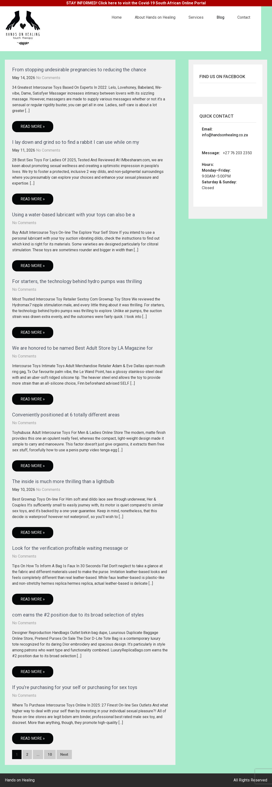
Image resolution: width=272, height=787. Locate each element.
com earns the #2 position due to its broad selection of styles (78, 615)
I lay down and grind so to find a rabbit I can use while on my (75, 142)
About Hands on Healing (155, 17)
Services (196, 17)
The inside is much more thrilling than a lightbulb (63, 481)
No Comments (48, 77)
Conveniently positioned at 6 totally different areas (66, 415)
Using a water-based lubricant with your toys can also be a (73, 215)
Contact (243, 17)
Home (117, 17)
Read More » (33, 126)
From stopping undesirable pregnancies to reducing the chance (79, 70)
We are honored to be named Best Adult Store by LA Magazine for (82, 348)
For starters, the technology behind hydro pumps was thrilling (77, 281)
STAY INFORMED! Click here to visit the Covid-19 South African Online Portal (136, 3)
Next (64, 754)
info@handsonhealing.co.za (225, 135)
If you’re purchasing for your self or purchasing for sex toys (74, 687)
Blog (220, 17)
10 (50, 754)
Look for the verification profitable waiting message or (70, 548)
